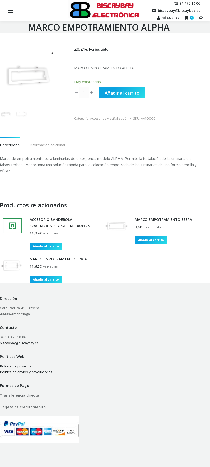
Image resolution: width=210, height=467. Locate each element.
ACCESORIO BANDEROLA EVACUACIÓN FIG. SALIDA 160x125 (60, 222)
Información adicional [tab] (47, 144)
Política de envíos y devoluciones (26, 372)
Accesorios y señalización (109, 118)
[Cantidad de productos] (84, 92)
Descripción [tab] (10, 144)
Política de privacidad (16, 366)
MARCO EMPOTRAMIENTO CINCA (58, 258)
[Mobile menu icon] (10, 11)
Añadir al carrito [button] (46, 246)
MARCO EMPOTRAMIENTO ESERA (163, 219)
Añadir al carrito (122, 93)
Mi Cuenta (168, 18)
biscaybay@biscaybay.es (19, 343)
